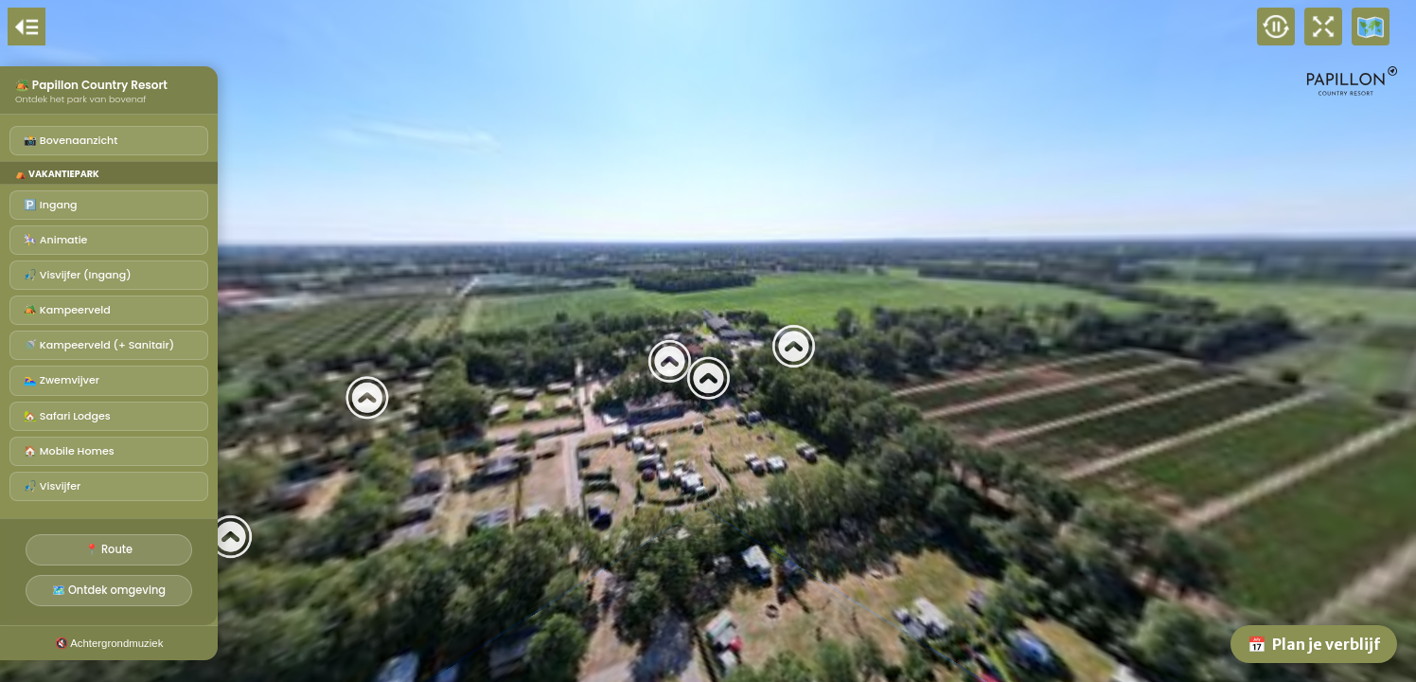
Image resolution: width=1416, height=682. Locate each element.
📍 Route (109, 549)
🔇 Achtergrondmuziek (109, 643)
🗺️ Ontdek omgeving (109, 590)
